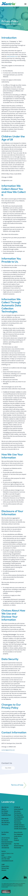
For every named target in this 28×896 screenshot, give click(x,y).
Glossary (3, 870)
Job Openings (5, 847)
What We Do (4, 818)
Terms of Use (5, 868)
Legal (2, 864)
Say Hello (8, 770)
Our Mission (4, 811)
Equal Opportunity (6, 843)
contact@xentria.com (8, 750)
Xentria (3, 851)
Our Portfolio (5, 832)
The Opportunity (18, 815)
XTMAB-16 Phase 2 (19, 826)
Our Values (4, 813)
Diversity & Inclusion (6, 841)
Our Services (5, 820)
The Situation (17, 813)
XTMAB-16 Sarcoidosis (20, 828)
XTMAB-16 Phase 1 (19, 824)
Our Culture (4, 839)
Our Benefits (4, 845)
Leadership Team (6, 815)
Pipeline (3, 834)
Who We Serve (5, 822)
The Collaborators (19, 817)
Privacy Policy (5, 866)
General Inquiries (18, 845)
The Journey (4, 824)
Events (16, 838)
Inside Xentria (18, 836)
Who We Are (5, 807)
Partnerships (17, 847)
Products (16, 840)
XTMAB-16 (17, 807)
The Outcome (17, 822)
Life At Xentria (5, 838)
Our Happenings (18, 834)
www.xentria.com (12, 56)
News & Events (18, 832)
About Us (3, 809)
